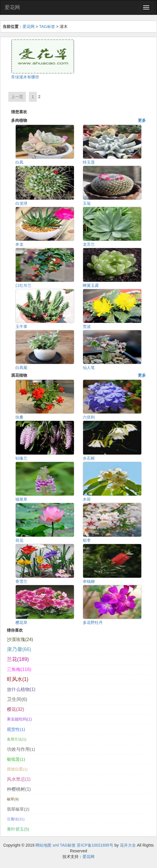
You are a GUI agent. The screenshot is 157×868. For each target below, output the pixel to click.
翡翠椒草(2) (18, 809)
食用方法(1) (16, 739)
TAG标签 (47, 26)
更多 (142, 120)
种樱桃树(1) (19, 789)
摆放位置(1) (17, 769)
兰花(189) (18, 659)
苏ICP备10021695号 (95, 845)
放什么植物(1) (21, 689)
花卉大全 (128, 845)
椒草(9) (13, 799)
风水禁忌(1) (19, 779)
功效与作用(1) (21, 749)
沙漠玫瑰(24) (20, 639)
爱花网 (12, 7)
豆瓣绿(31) (16, 819)
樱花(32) (15, 709)
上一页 (17, 96)
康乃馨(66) (19, 649)
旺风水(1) (17, 679)
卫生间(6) (17, 699)
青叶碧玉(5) (18, 829)
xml (56, 845)
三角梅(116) (19, 669)
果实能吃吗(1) (19, 719)
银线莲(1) (16, 759)
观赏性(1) (16, 729)
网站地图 (43, 845)
